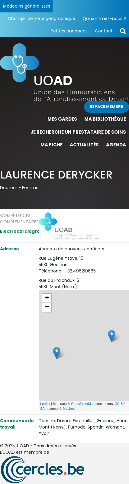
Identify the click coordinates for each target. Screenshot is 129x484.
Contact (104, 31)
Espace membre (106, 106)
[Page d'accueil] (64, 72)
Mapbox (69, 408)
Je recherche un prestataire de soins (78, 132)
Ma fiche (51, 145)
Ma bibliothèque (105, 119)
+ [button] (47, 298)
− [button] (47, 307)
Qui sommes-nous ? (104, 18)
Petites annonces (69, 31)
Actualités (84, 145)
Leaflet (45, 404)
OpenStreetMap (83, 404)
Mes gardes (62, 119)
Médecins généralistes (26, 6)
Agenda (116, 145)
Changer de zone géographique (41, 18)
